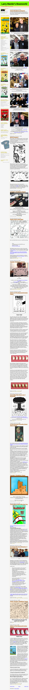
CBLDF (13, 289)
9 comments (18, 542)
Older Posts (26, 686)
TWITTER (2, 127)
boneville (13, 258)
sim (15, 258)
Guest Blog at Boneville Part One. (19, 504)
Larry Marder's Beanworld (14, 4)
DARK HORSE (3, 45)
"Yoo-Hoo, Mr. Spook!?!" (21, 256)
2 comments (18, 133)
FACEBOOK (2, 125)
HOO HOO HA (3, 157)
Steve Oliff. (25, 67)
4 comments (18, 188)
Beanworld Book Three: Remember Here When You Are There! (5, 105)
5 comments (18, 288)
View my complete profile (6, 12)
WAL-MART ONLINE (4, 49)
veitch (17, 258)
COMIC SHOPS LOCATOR (4, 132)
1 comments (18, 472)
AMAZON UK (2, 42)
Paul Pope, (16, 580)
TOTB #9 (14, 641)
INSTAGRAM (2, 124)
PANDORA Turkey (3, 47)
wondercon (19, 289)
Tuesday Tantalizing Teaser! (17, 262)
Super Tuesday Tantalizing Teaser (19, 601)
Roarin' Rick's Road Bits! (16, 219)
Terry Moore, (20, 580)
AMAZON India (3, 41)
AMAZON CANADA (3, 40)
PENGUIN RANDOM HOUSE (5, 48)
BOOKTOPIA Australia (4, 43)
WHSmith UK (3, 50)
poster (15, 289)
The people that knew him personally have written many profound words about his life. (19, 444)
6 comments (18, 420)
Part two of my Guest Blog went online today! (19, 416)
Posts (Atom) (17, 688)
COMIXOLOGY (3, 44)
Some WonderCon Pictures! (17, 10)
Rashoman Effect (18, 587)
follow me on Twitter (6, 162)
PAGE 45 (2, 46)
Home (19, 686)
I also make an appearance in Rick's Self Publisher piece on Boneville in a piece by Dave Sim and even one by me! (18, 253)
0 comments (18, 257)
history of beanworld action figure (16, 391)
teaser (17, 289)
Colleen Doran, (19, 579)
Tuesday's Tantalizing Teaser (17, 475)
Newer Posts (12, 686)
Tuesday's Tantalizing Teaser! (18, 191)
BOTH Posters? (14, 137)
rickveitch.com (13, 250)
